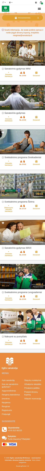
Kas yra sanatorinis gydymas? (10, 385)
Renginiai (6, 406)
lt (4, 2)
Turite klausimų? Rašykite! (19, 439)
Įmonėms (6, 399)
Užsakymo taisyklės (32, 384)
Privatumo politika (31, 388)
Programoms (27, 18)
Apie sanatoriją (8, 380)
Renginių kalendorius (11, 395)
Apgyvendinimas (9, 391)
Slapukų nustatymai (32, 380)
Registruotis (7, 410)
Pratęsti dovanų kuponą (31, 393)
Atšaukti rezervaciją (32, 399)
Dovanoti (36, 73)
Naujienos (6, 403)
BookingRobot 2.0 (22, 466)
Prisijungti (6, 414)
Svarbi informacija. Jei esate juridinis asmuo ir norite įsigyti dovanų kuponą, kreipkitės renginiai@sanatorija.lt (22, 32)
